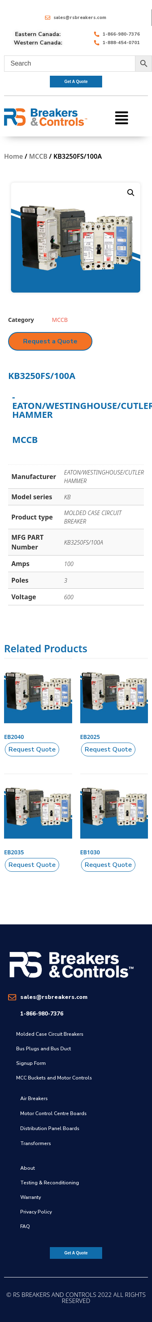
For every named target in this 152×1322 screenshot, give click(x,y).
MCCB (38, 156)
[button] (121, 117)
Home (13, 156)
